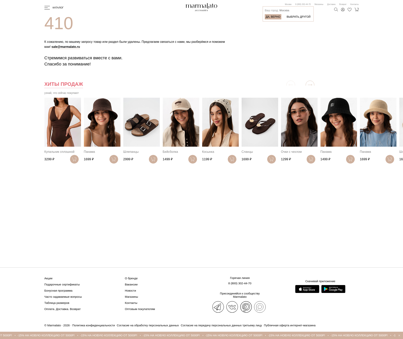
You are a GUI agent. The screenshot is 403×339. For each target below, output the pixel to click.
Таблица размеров (56, 302)
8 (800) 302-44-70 (303, 4)
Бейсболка (170, 151)
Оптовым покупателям (140, 309)
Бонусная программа (58, 290)
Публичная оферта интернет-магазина (289, 325)
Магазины (319, 4)
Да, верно (273, 16)
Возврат (343, 4)
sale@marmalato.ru (66, 46)
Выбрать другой (298, 16)
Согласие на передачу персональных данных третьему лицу (221, 325)
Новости (130, 290)
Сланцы (247, 151)
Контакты (354, 4)
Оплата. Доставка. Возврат (62, 309)
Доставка (331, 4)
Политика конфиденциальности (93, 325)
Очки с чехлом (291, 151)
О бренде (131, 278)
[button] (310, 85)
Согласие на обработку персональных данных (148, 325)
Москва (288, 4)
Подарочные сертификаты (62, 284)
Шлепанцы (131, 151)
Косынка (208, 151)
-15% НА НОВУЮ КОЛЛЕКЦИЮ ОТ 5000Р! (48, 335)
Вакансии (131, 284)
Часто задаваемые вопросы (63, 296)
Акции (48, 278)
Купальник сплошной (59, 151)
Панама (89, 151)
